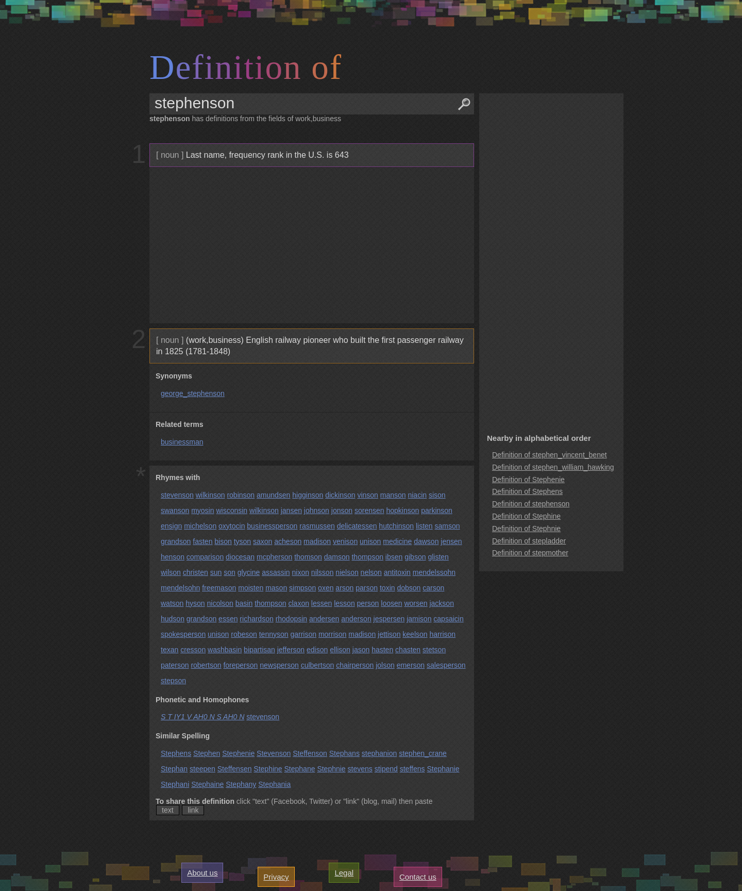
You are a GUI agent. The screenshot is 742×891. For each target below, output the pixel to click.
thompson (367, 557)
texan (169, 650)
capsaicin (448, 619)
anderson (356, 619)
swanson (175, 510)
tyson (242, 541)
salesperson (446, 665)
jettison (389, 634)
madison (317, 541)
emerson (411, 665)
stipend (386, 769)
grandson (176, 541)
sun (216, 572)
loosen (391, 603)
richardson (256, 619)
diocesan (240, 557)
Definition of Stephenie (528, 479)
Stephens (176, 753)
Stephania (274, 784)
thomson (308, 557)
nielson (346, 572)
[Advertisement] (310, 245)
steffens (412, 769)
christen (195, 572)
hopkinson (402, 510)
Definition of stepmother (530, 553)
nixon (300, 572)
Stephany (241, 784)
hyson (195, 603)
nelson (371, 572)
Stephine (268, 769)
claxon (299, 603)
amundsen (273, 495)
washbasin (225, 650)
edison (317, 650)
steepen (202, 769)
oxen (325, 588)
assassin (276, 572)
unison (370, 541)
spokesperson (183, 634)
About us (202, 872)
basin (243, 603)
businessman (182, 442)
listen (424, 526)
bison (222, 541)
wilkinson (210, 495)
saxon (262, 541)
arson (344, 588)
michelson (200, 526)
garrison (303, 634)
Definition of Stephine (526, 516)
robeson (244, 634)
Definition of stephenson (530, 504)
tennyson (274, 634)
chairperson (355, 665)
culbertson (317, 665)
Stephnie (331, 769)
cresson (193, 650)
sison (437, 495)
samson (447, 526)
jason (360, 650)
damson (337, 557)
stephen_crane (423, 753)
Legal (343, 872)
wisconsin (231, 510)
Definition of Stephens (527, 491)
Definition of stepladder (529, 541)
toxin (387, 588)
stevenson (177, 495)
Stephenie (238, 753)
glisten (438, 557)
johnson (316, 510)
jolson (385, 665)
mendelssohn (434, 572)
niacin (417, 495)
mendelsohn (180, 588)
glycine (249, 572)
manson (393, 495)
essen (228, 619)
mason (276, 588)
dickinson (340, 495)
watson (172, 603)
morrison (332, 634)
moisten (250, 588)
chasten (407, 650)
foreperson (240, 665)
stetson (434, 650)
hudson (172, 619)
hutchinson (396, 526)
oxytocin (231, 526)
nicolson (220, 603)
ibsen (393, 557)
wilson (171, 572)
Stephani (175, 784)
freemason (219, 588)
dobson (408, 588)
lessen (321, 603)
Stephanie (443, 769)
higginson (307, 495)
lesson (344, 603)
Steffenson (310, 753)
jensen (451, 541)
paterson (175, 665)
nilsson (322, 572)
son (229, 572)
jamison (419, 619)
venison (345, 541)
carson (433, 588)
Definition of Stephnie (526, 528)
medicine (397, 541)
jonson (341, 510)
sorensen (369, 510)
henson (172, 557)
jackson (441, 603)
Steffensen (234, 769)
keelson (414, 634)
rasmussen (316, 526)
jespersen (389, 619)
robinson (241, 495)
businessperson (272, 526)
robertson (206, 665)
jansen (291, 510)
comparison (205, 557)
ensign (171, 526)
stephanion (379, 753)
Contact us (417, 876)
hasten (382, 650)
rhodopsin (292, 619)
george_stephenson (193, 393)
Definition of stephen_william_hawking (553, 467)
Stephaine (207, 784)
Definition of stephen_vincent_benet (549, 455)
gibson (415, 557)
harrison (442, 634)
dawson (426, 541)
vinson (367, 495)
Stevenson (274, 753)
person (368, 603)
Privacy (276, 876)
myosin (202, 510)
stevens (360, 769)
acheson (287, 541)
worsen (415, 603)
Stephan (174, 769)
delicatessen (357, 526)
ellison (340, 650)
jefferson (291, 650)
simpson (302, 588)
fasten (202, 541)
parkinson (436, 510)
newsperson (279, 665)
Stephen (206, 753)
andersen (324, 619)
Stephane (299, 769)
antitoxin (397, 572)
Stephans (344, 753)
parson (367, 588)
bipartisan (259, 650)
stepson (173, 680)
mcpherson (274, 557)
